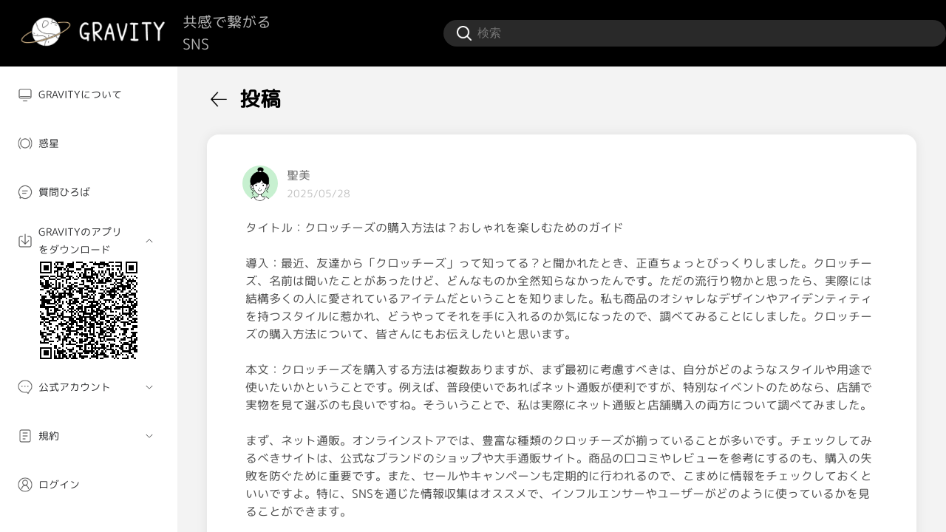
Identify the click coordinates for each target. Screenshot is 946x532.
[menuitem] (89, 94)
